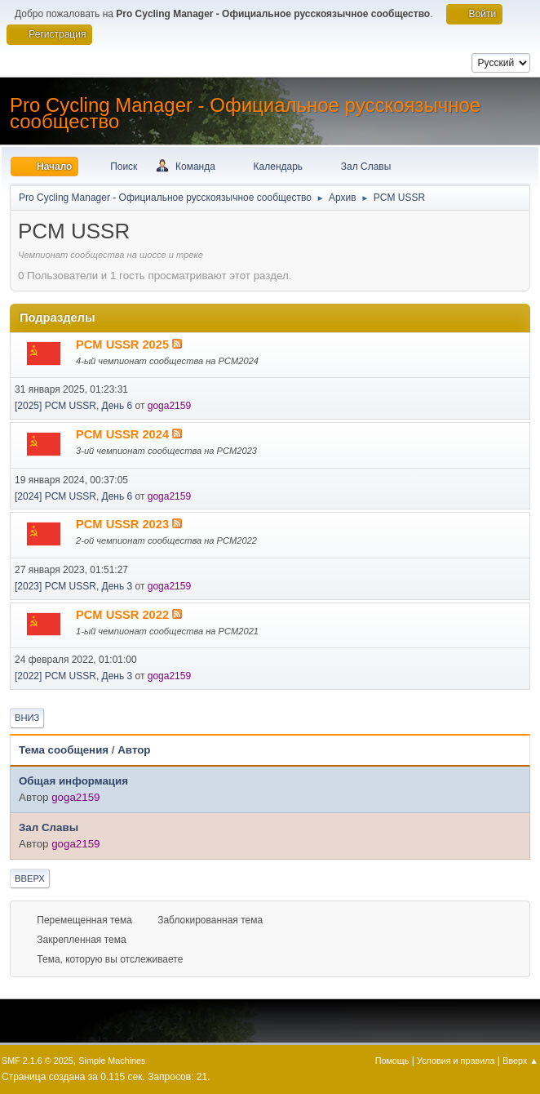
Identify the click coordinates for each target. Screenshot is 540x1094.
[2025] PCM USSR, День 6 (73, 405)
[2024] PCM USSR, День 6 (73, 496)
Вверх (30, 878)
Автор (133, 750)
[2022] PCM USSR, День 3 (73, 676)
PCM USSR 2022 (124, 614)
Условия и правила (455, 1060)
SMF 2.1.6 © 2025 (37, 1060)
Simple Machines (111, 1060)
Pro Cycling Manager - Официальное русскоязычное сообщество (245, 113)
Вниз (27, 718)
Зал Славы (48, 827)
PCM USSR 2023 (124, 524)
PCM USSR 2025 (124, 344)
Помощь (392, 1060)
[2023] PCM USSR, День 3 (73, 586)
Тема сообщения (63, 750)
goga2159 (169, 405)
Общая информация (73, 781)
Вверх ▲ (520, 1060)
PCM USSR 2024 (124, 434)
